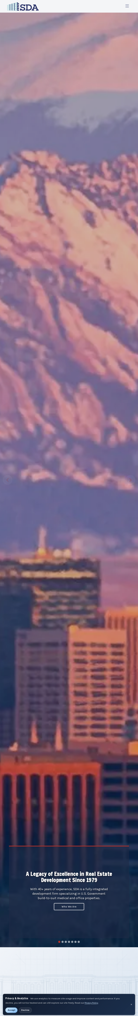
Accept (11, 1010)
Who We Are (69, 906)
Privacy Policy (91, 1002)
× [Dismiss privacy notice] (131, 1004)
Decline (25, 1010)
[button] (10, 480)
